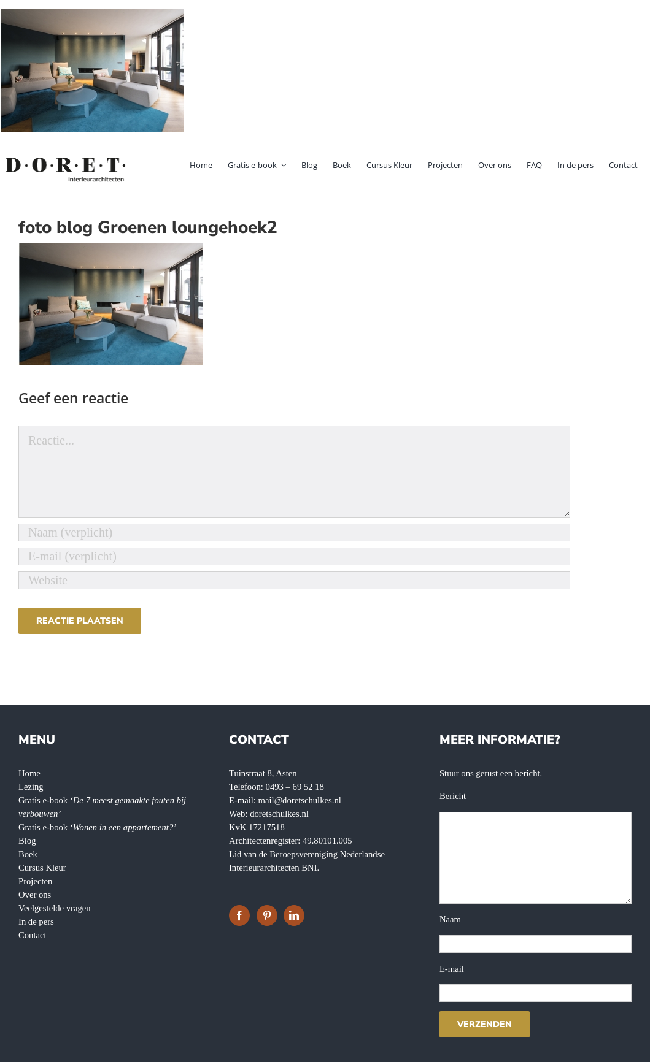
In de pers (36, 921)
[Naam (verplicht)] (294, 532)
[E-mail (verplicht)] (294, 556)
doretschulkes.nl (279, 814)
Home (29, 773)
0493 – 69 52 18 (295, 787)
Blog (27, 841)
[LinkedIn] (294, 915)
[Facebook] (239, 915)
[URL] (294, 580)
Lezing (31, 787)
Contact (32, 935)
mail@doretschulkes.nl (299, 800)
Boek (27, 854)
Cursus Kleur (42, 868)
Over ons (34, 895)
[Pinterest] (267, 915)
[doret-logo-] (66, 160)
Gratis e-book (97, 827)
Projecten (35, 881)
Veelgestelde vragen (54, 908)
